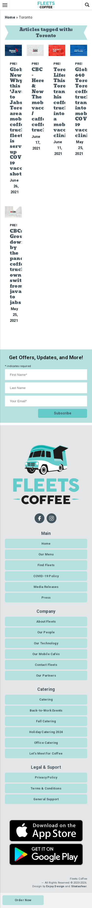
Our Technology (46, 643)
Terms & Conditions (46, 788)
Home (10, 17)
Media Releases (46, 587)
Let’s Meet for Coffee (46, 753)
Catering (46, 699)
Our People (46, 632)
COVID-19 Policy (46, 576)
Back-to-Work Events (46, 710)
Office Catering (46, 743)
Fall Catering (46, 721)
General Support (46, 799)
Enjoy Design (55, 886)
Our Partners (46, 675)
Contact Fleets (46, 665)
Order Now (23, 900)
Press (46, 597)
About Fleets (46, 621)
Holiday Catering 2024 (46, 732)
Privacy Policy (46, 777)
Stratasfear (78, 886)
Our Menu (46, 554)
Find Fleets (46, 565)
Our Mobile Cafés (46, 654)
